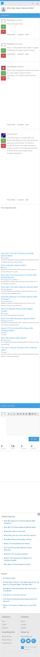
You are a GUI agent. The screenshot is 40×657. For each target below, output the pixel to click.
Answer (34, 439)
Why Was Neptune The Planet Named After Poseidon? (19, 298)
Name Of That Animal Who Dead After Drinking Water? (17, 329)
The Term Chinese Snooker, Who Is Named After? (19, 348)
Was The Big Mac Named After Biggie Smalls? (17, 310)
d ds (8, 134)
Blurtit (2, 3)
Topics (4, 625)
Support (23, 628)
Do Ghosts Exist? (9, 578)
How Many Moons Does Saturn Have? (17, 540)
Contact (23, 625)
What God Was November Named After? (18, 318)
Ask (3, 621)
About (23, 621)
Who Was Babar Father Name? (14, 338)
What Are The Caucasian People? (16, 554)
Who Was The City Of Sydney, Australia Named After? (17, 254)
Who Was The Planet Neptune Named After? (20, 287)
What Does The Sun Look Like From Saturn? (20, 535)
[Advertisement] (20, 100)
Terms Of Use (6, 637)
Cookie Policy (6, 643)
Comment (20, 34)
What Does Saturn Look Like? (14, 531)
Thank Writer (11, 34)
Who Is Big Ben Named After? (13, 265)
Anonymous (11, 20)
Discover (5, 628)
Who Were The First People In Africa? (17, 564)
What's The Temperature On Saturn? (17, 544)
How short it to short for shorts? (14, 595)
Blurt (27, 34)
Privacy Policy (6, 640)
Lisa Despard (11, 67)
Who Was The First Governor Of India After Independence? (19, 276)
